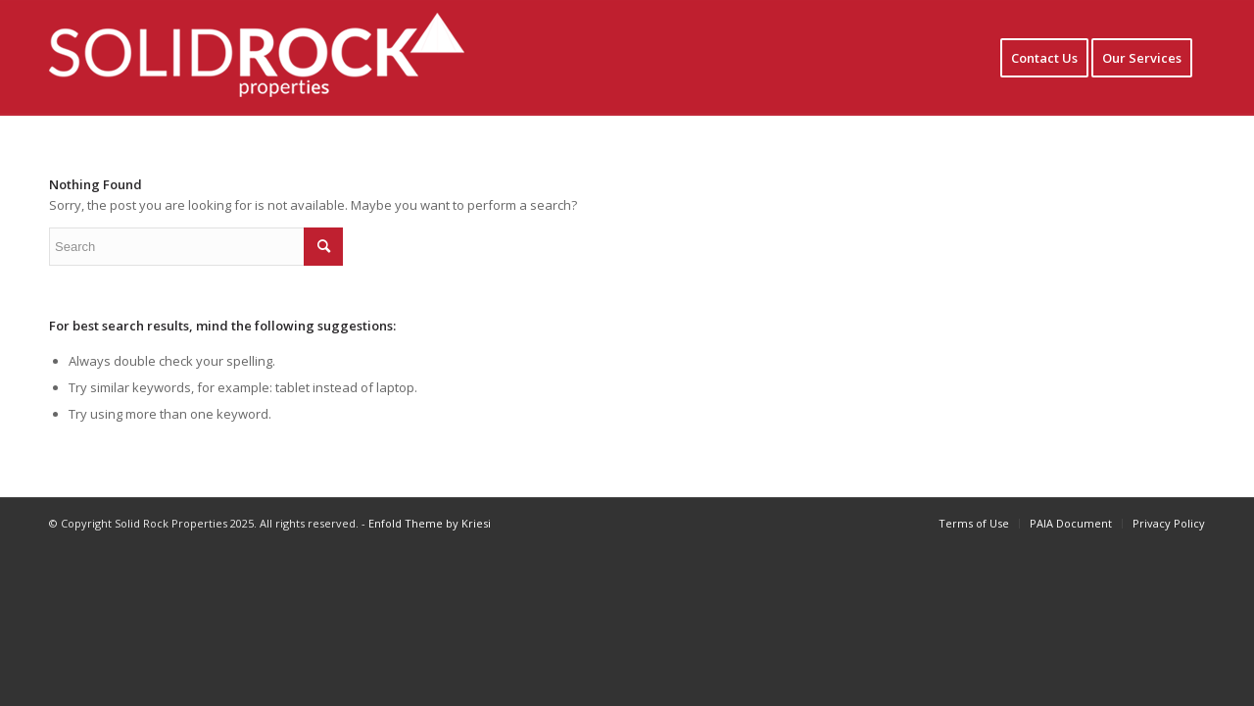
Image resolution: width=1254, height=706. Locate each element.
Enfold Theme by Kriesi (429, 523)
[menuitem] (1044, 58)
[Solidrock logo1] (286, 58)
